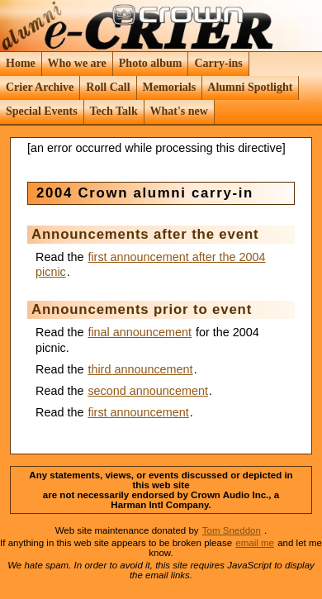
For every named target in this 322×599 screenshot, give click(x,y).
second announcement (148, 390)
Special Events (42, 111)
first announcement (138, 412)
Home (21, 63)
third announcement (140, 369)
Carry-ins (218, 63)
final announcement (140, 332)
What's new (179, 111)
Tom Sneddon (231, 530)
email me (254, 543)
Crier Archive (40, 87)
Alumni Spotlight (251, 87)
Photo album (150, 63)
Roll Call (108, 87)
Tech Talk (113, 111)
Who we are (77, 63)
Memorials (169, 87)
